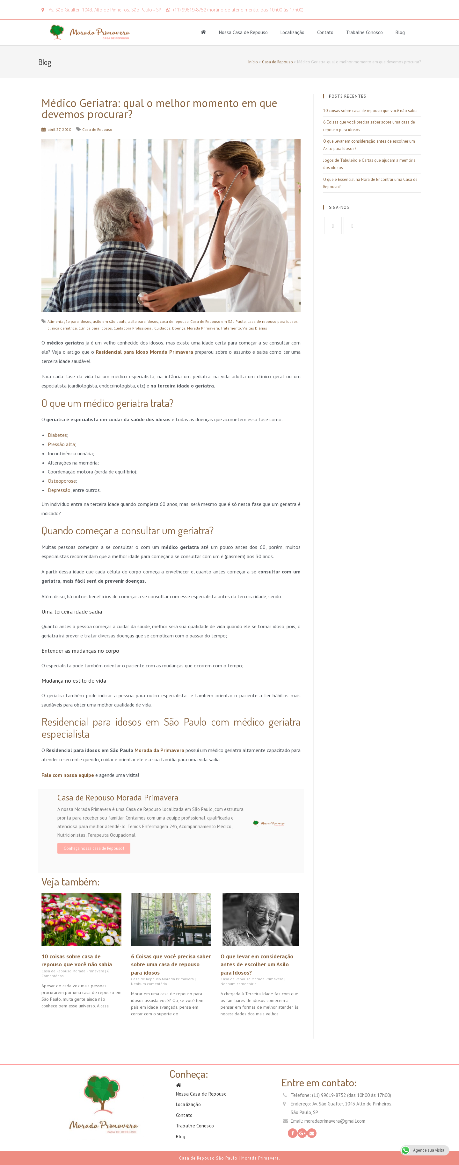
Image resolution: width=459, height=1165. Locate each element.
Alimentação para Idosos (69, 321)
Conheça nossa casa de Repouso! (94, 848)
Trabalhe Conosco (364, 32)
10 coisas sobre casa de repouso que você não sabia (370, 110)
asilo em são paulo (110, 321)
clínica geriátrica (62, 328)
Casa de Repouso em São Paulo (218, 321)
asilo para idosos (143, 321)
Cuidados (162, 328)
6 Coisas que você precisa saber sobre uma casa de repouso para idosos (171, 964)
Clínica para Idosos (95, 328)
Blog (400, 32)
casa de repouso (174, 321)
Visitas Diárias (255, 328)
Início (253, 62)
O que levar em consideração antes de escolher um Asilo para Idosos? (257, 964)
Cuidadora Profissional (133, 328)
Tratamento (231, 328)
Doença (179, 328)
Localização (292, 32)
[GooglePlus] (352, 225)
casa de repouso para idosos (272, 321)
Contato (325, 32)
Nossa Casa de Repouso (243, 32)
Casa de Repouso (277, 62)
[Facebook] (333, 225)
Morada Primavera (203, 328)
